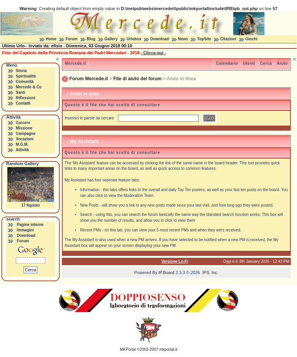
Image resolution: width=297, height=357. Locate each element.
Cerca (266, 63)
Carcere (23, 123)
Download (159, 39)
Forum (72, 39)
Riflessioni (26, 98)
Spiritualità (26, 76)
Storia (21, 71)
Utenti (249, 63)
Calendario (227, 63)
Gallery (111, 39)
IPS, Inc (209, 272)
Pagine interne (30, 224)
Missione (24, 128)
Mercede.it (75, 63)
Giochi (252, 39)
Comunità (25, 81)
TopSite (204, 39)
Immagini (25, 230)
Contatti (23, 103)
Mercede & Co (29, 87)
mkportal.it (168, 349)
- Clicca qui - (153, 52)
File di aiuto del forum (137, 78)
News (183, 39)
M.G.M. (22, 144)
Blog (91, 39)
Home (51, 39)
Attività (22, 150)
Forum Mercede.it (88, 78)
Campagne (26, 133)
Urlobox (134, 39)
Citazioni (228, 39)
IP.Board (166, 272)
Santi (20, 92)
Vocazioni (25, 139)
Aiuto (282, 63)
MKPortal (128, 349)
